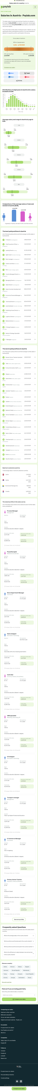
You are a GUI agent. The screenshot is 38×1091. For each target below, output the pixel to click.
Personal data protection (7, 1074)
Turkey (5, 974)
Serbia (5, 966)
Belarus (20, 966)
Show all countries (6, 982)
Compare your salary (19, 1088)
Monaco (12, 966)
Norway (12, 974)
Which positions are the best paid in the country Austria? (18, 941)
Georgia (13, 977)
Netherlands (26, 970)
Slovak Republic (16, 970)
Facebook (3, 1053)
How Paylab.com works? (7, 1030)
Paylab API (3, 1043)
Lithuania (20, 974)
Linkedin (3, 1056)
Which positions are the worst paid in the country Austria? (18, 946)
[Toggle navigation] (35, 7)
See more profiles (19, 919)
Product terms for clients (7, 1027)
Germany (6, 970)
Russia (29, 977)
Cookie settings (5, 1078)
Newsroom (4, 1058)
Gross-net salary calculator (8, 1017)
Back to (6, 11)
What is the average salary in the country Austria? (16, 935)
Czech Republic (30, 974)
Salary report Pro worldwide (8, 1040)
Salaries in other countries (8, 1012)
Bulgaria (27, 966)
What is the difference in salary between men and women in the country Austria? (18, 953)
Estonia (5, 977)
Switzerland (21, 977)
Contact (3, 1050)
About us (3, 1032)
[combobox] (18, 995)
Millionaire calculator (6, 1015)
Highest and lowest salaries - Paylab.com (11, 1020)
